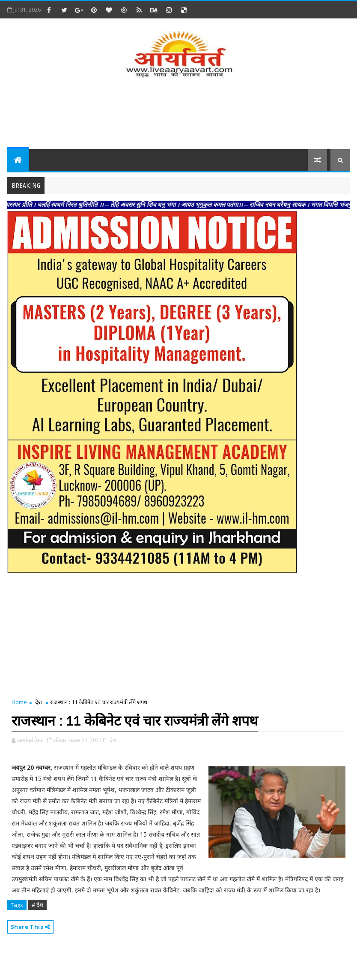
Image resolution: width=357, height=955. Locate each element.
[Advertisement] (178, 115)
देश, (114, 740)
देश (38, 702)
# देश (37, 905)
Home (19, 702)
